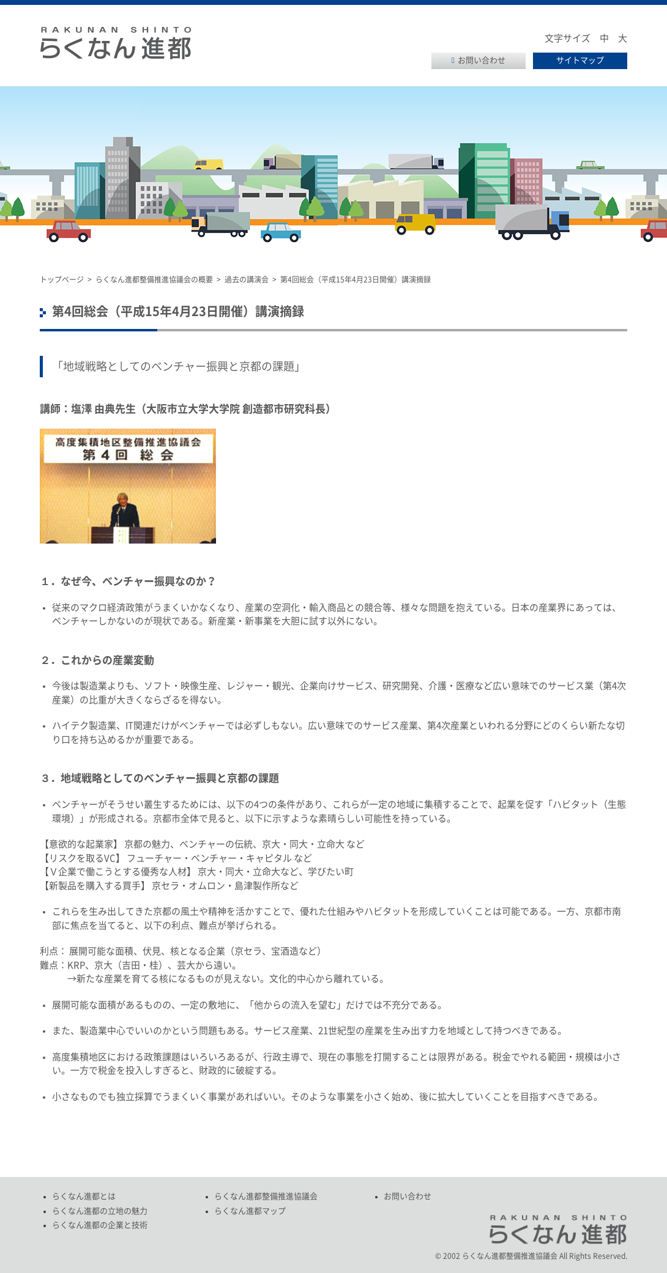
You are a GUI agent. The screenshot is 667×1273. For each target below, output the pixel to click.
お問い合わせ (481, 60)
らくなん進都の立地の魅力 (99, 1211)
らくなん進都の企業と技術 (99, 1225)
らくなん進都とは (84, 1196)
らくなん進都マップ (250, 1211)
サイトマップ (580, 60)
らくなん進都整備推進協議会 (266, 1196)
